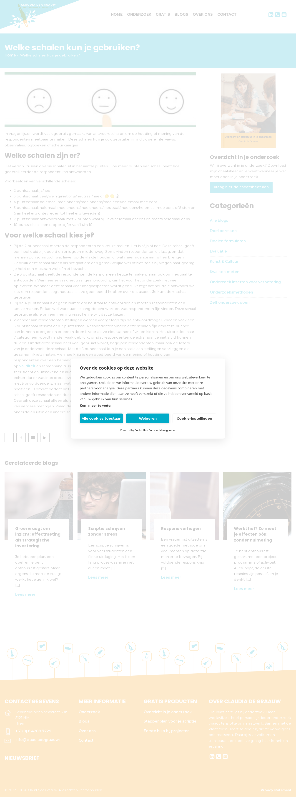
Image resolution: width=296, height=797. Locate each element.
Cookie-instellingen (194, 418)
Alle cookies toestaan (101, 418)
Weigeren (148, 418)
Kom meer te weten (96, 405)
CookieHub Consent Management (155, 430)
